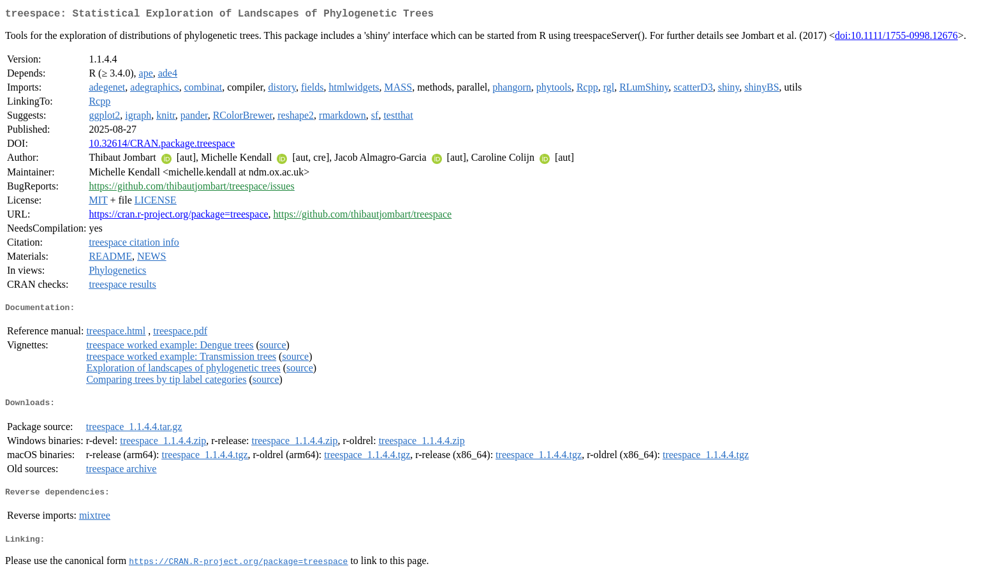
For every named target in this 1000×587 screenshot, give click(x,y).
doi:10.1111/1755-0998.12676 (896, 38)
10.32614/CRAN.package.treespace (162, 145)
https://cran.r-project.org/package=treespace (178, 216)
